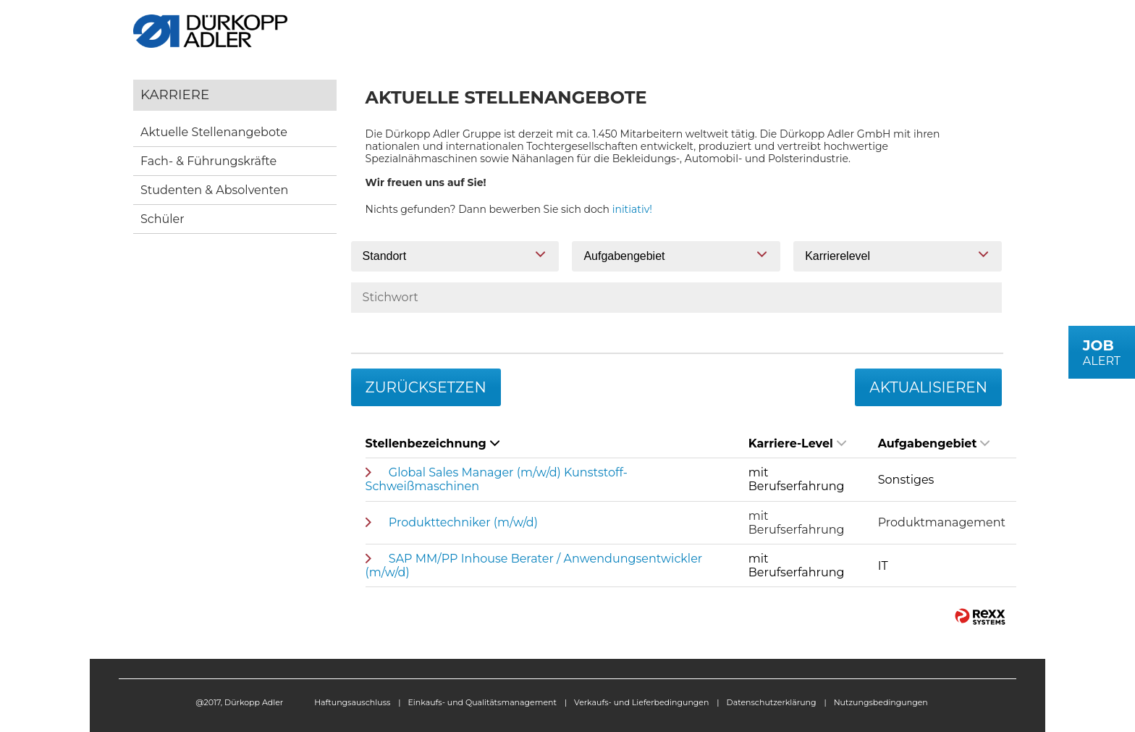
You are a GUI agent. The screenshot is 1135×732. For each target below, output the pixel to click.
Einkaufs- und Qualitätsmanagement (482, 702)
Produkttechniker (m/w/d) (463, 522)
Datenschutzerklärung (772, 702)
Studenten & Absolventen (214, 190)
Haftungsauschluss (352, 702)
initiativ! (632, 209)
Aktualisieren (928, 387)
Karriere (174, 94)
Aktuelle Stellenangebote (213, 132)
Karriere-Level (797, 443)
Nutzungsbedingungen (881, 702)
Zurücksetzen (426, 387)
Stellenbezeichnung (432, 443)
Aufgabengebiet (934, 443)
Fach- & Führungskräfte (208, 161)
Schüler (162, 219)
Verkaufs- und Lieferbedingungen (641, 702)
